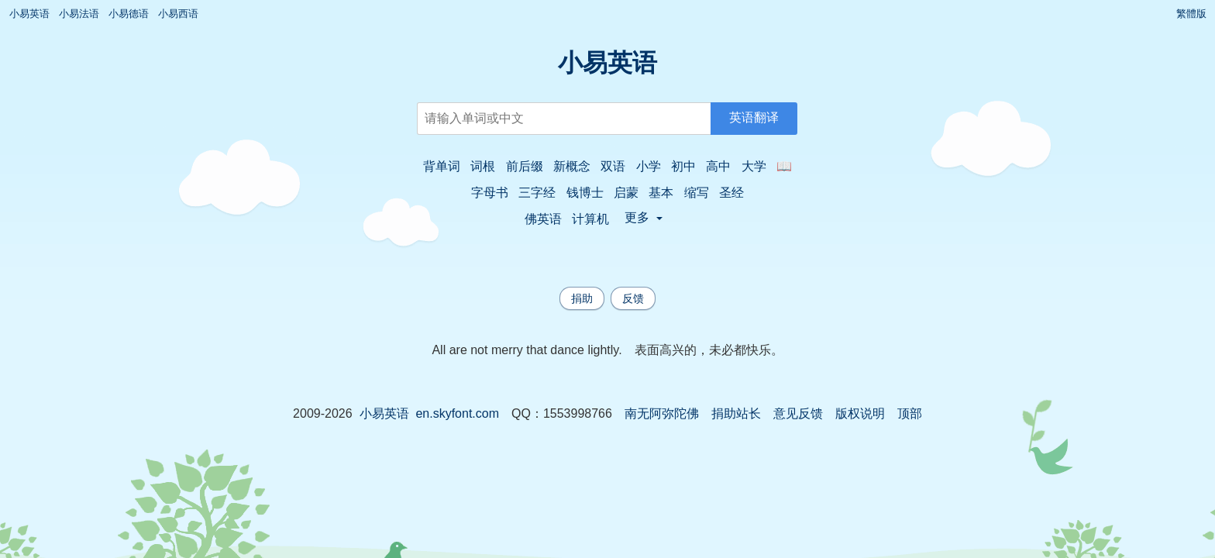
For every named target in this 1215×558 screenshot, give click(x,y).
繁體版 (1191, 13)
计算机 (590, 219)
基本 (661, 192)
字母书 (489, 192)
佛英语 (543, 219)
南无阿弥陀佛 (662, 413)
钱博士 (585, 192)
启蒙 (626, 192)
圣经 (731, 192)
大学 (754, 166)
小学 (648, 166)
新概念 (571, 166)
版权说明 (860, 413)
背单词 (441, 166)
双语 (613, 166)
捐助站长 (736, 413)
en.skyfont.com (457, 413)
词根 (482, 166)
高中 (718, 166)
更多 (644, 217)
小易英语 (29, 13)
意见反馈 (798, 413)
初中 (683, 166)
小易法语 (79, 13)
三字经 (537, 192)
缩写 (696, 192)
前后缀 (524, 166)
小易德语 (128, 13)
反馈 (633, 298)
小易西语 (178, 13)
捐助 (582, 298)
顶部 (909, 413)
